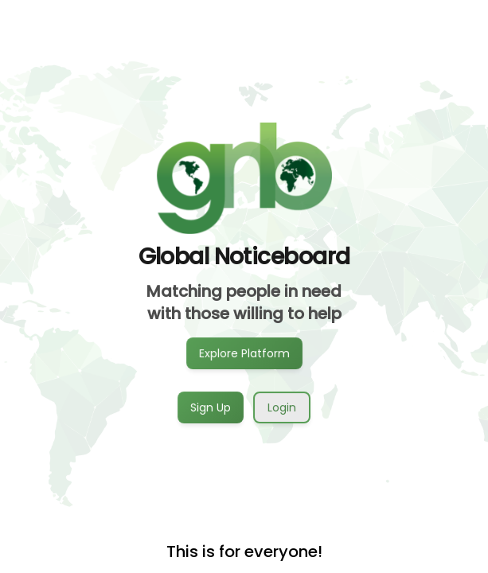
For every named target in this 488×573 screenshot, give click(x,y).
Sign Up (210, 407)
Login (281, 407)
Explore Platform (244, 353)
